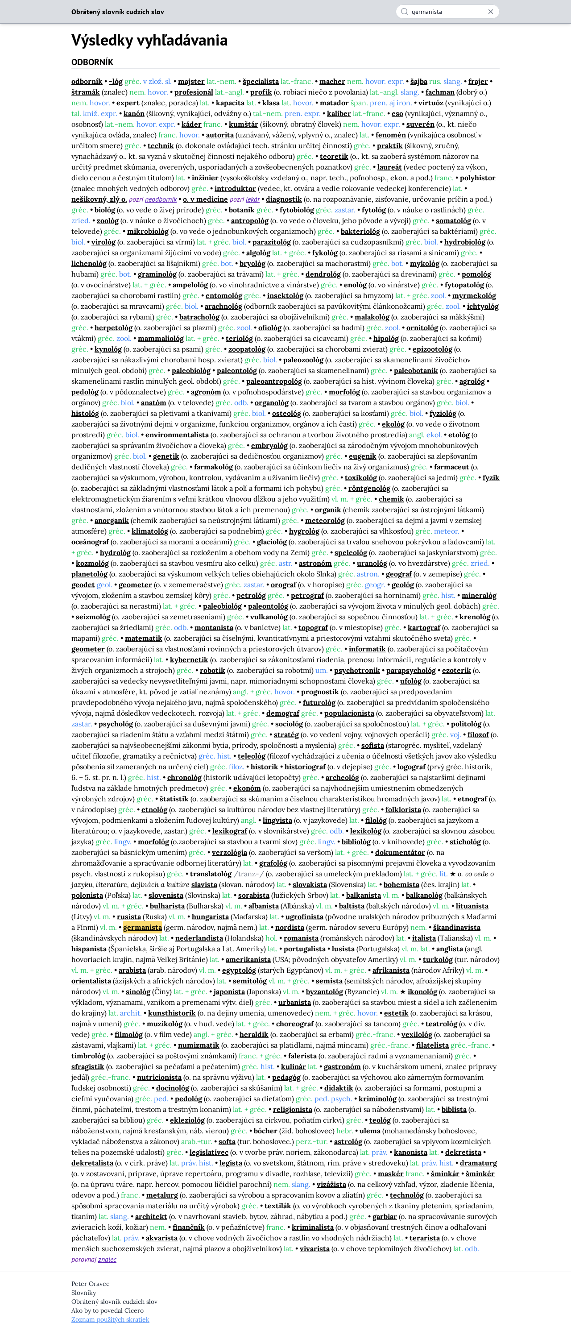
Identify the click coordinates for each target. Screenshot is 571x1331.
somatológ (453, 220)
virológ (103, 241)
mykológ (424, 263)
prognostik (320, 691)
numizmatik (198, 1045)
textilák (278, 1205)
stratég (286, 734)
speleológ (351, 552)
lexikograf (229, 830)
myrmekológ (474, 295)
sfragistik (87, 1066)
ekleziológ (187, 1119)
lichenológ (89, 263)
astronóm (315, 563)
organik (328, 509)
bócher (265, 1130)
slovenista (166, 895)
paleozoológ (303, 359)
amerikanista (248, 959)
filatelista (432, 1045)
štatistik (174, 798)
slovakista (310, 884)
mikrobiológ (148, 231)
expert (128, 102)
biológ (105, 209)
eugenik (363, 456)
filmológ (129, 1034)
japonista (229, 991)
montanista (213, 627)
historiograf (305, 766)
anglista (449, 948)
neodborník (161, 199)
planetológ (89, 573)
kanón (134, 113)
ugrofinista (304, 916)
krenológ (474, 616)
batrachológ (199, 316)
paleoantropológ (274, 381)
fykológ (325, 252)
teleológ (251, 755)
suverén (420, 124)
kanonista (410, 1152)
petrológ (251, 595)
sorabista (253, 895)
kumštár (243, 124)
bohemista (401, 884)
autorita (220, 134)
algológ (258, 252)
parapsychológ (411, 670)
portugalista (305, 948)
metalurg (162, 1194)
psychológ (116, 723)
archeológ (342, 777)
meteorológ (325, 520)
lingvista (277, 820)
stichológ (465, 841)
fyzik (491, 477)
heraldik (254, 1034)
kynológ (108, 348)
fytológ (374, 209)
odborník (87, 81)
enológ (355, 284)
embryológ (269, 445)
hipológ (386, 338)
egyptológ (239, 970)
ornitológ (422, 327)
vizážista (331, 1184)
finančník (189, 1227)
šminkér (480, 1173)
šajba (418, 81)
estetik (396, 1012)
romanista (301, 937)
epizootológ (432, 348)
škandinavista (456, 927)
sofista (372, 745)
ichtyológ (483, 306)
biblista (454, 1109)
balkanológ (424, 895)
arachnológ (223, 306)
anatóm (153, 402)
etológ (459, 434)
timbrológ (88, 1055)
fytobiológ (297, 209)
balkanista (363, 895)
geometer (135, 584)
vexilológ (416, 1034)
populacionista (349, 713)
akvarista (162, 1237)
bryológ (252, 263)
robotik (212, 670)
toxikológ (361, 477)
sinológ (138, 991)
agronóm (206, 391)
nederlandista (199, 937)
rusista (129, 916)
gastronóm (342, 1066)
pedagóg (286, 1077)
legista (230, 1162)
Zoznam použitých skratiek (110, 1319)
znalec (107, 1259)
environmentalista (177, 434)
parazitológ (271, 241)
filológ (376, 820)
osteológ (286, 413)
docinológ (172, 1087)
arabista (132, 970)
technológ (407, 1194)
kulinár (293, 1066)
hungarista (210, 916)
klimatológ (150, 531)
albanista (263, 905)
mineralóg (479, 595)
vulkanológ (269, 616)
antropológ (250, 220)
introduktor (235, 188)
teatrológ (441, 1023)
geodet (83, 584)
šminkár (445, 1173)
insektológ (285, 295)
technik (161, 145)
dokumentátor (400, 852)
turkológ (438, 959)
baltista (351, 905)
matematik (143, 638)
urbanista (294, 1002)
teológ (380, 1119)
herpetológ (113, 327)
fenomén (391, 134)
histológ (85, 413)
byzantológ (324, 991)
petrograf (307, 595)
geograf (399, 573)
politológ (466, 723)
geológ (403, 584)
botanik (242, 209)
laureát (389, 166)
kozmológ (92, 563)
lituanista (472, 905)
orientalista (91, 980)
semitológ (250, 980)
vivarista (315, 1248)
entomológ (224, 295)
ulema (370, 1130)
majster (191, 81)
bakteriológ (360, 231)
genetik (166, 456)
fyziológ (443, 413)
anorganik (112, 520)
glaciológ (272, 541)
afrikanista (391, 970)
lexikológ (365, 830)
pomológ (476, 274)
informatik (367, 648)
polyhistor (478, 177)
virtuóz (430, 102)
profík (261, 91)
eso (397, 113)
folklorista (403, 809)
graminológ (157, 274)
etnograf (472, 798)
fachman (440, 91)
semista (329, 980)
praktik (390, 145)
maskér (391, 1173)
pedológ (85, 391)
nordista (289, 927)
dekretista (463, 1152)
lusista (343, 948)
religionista (292, 1109)
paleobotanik (416, 370)
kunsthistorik (172, 1012)
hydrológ (115, 552)
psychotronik (357, 670)
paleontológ (237, 370)
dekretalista (92, 1162)
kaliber (339, 113)
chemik (391, 498)
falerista (302, 1055)
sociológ (289, 723)
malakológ (372, 316)
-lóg (116, 81)
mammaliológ (161, 338)
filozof (478, 734)
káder (192, 124)
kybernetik (189, 659)
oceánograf (90, 541)
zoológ (108, 220)
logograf (411, 766)
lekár (253, 199)
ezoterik (456, 670)
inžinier (205, 177)
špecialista (261, 81)
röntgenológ (369, 488)
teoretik (334, 156)
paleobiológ (191, 370)
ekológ (393, 423)
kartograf (424, 627)
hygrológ (304, 531)
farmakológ (213, 466)
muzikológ (164, 1023)
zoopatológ (246, 348)
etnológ (154, 809)
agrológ (472, 381)
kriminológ (378, 1098)
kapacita (230, 102)
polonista (87, 895)
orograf (283, 584)
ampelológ (190, 284)
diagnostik (284, 199)
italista (424, 937)
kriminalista (313, 1227)
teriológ (239, 338)
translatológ (211, 873)
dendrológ (323, 274)
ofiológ (269, 327)
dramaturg (478, 1162)
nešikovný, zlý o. (99, 199)
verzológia (229, 852)
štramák (85, 91)
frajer (478, 81)
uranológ (372, 563)
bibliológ (356, 841)
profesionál (193, 91)
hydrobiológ (464, 241)
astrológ (348, 1141)
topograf (313, 627)
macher (332, 81)
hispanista (89, 948)
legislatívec (209, 1152)
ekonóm (247, 788)
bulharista (167, 905)
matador (334, 102)
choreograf (295, 1023)
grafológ (273, 862)
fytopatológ (464, 284)
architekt (151, 1216)
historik (264, 766)
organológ (272, 402)
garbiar (384, 1216)
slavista (204, 884)
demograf (282, 713)
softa (227, 1141)
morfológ (344, 391)
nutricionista (159, 1077)
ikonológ (422, 991)
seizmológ (93, 616)
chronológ (184, 777)
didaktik (338, 1087)
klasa (271, 102)
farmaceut (451, 466)
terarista (425, 1237)
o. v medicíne (205, 199)
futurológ (319, 702)
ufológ (411, 680)
